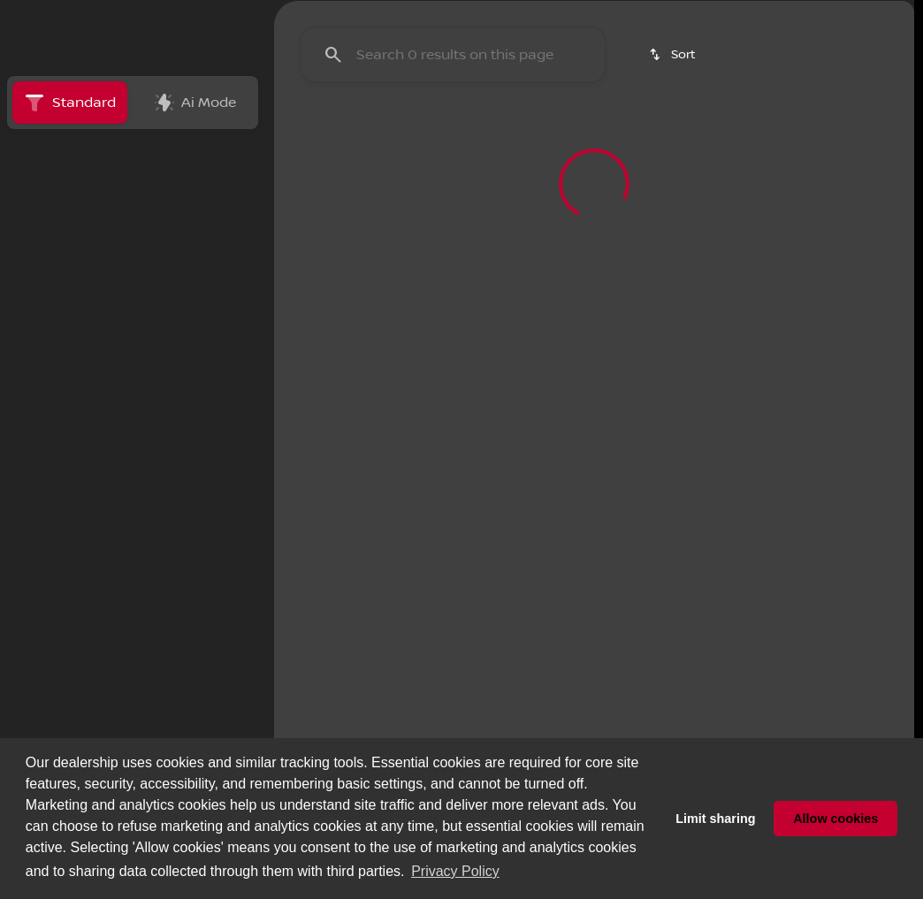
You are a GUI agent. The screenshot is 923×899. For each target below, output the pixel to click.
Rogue (802, 132)
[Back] (208, 278)
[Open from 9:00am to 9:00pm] (681, 14)
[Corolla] (118, 313)
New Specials (338, 132)
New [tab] (52, 192)
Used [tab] (213, 192)
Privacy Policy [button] (455, 871)
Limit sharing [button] (715, 818)
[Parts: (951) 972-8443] (405, 14)
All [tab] (133, 192)
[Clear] (194, 464)
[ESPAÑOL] (133, 14)
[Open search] (709, 58)
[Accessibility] (49, 14)
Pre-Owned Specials (497, 132)
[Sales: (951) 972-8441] (520, 14)
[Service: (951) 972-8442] (284, 14)
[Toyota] (47, 313)
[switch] (119, 236)
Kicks (717, 132)
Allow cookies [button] (835, 818)
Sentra (632, 132)
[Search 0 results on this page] (453, 222)
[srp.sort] (673, 222)
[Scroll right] (894, 131)
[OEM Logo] (50, 58)
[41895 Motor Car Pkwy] (840, 14)
